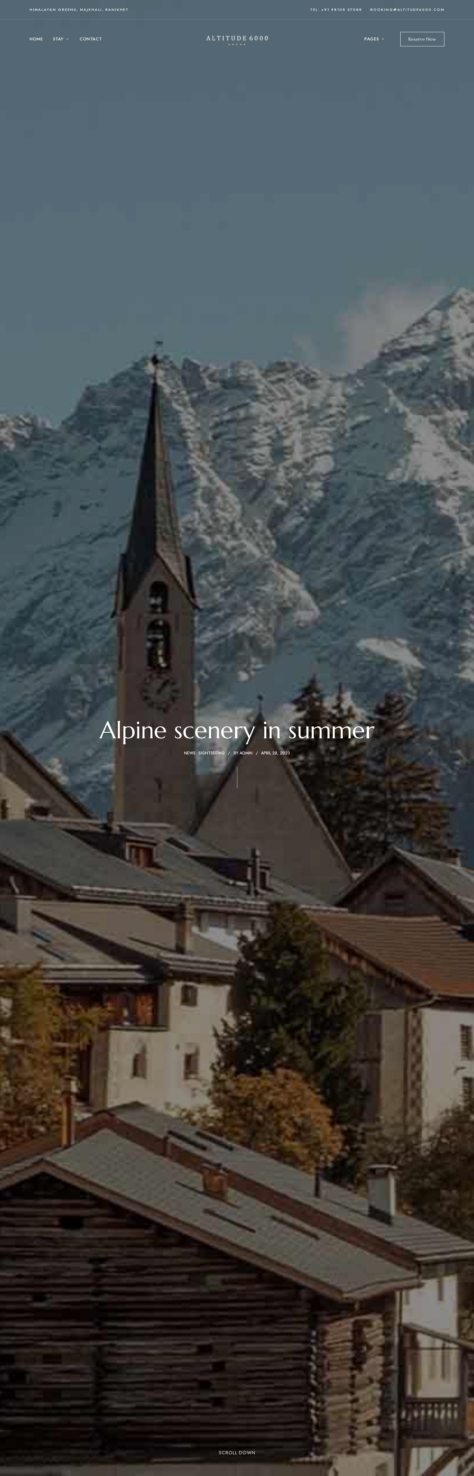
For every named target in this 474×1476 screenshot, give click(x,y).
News (190, 753)
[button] (422, 39)
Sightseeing (211, 753)
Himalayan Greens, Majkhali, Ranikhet (79, 9)
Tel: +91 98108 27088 (336, 9)
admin (246, 753)
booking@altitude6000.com (407, 9)
